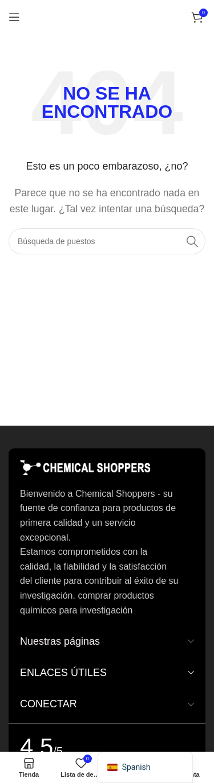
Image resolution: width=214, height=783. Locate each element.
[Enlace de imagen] (85, 467)
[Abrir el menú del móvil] (14, 17)
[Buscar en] (107, 241)
